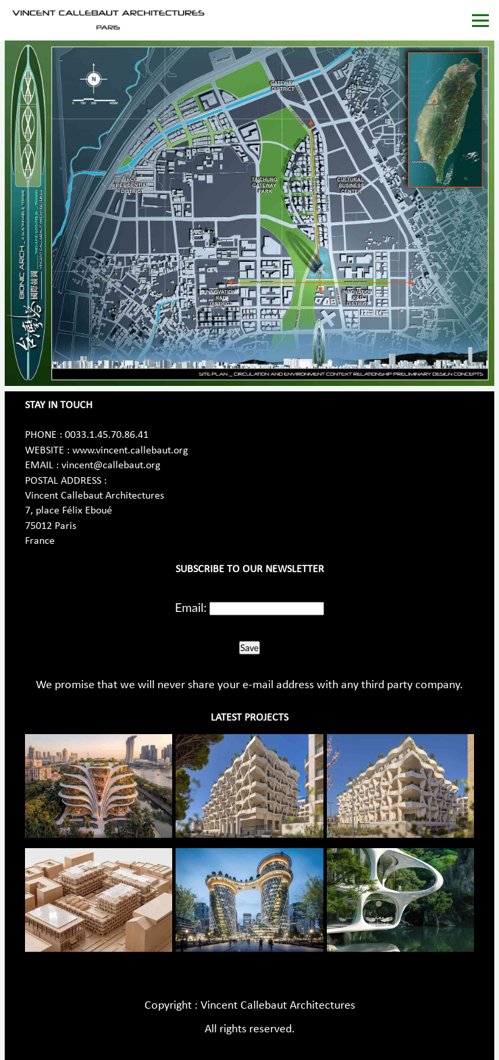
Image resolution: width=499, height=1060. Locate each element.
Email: (191, 607)
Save (249, 647)
